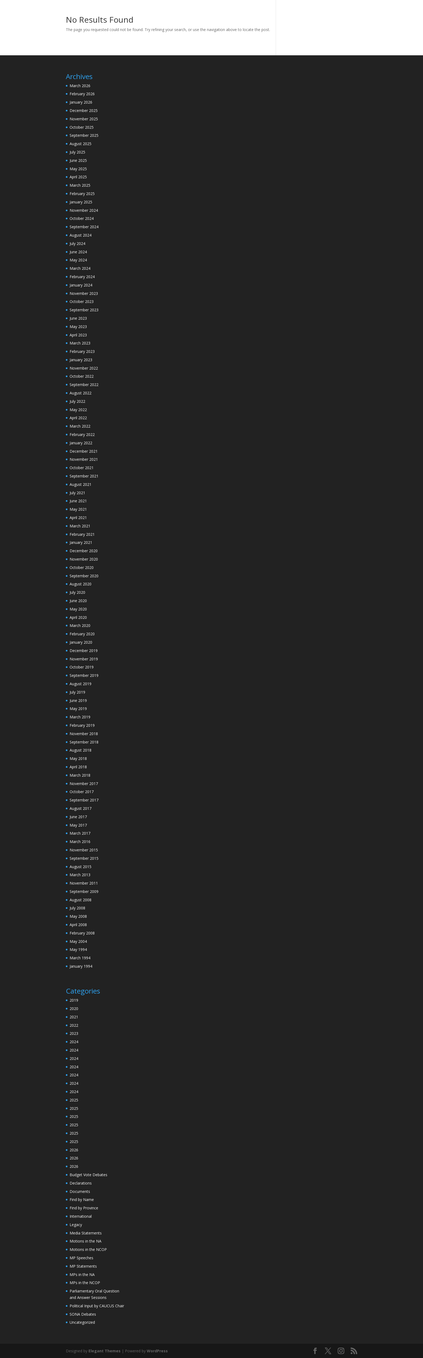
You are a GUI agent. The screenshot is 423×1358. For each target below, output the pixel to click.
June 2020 (78, 600)
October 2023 (82, 301)
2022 (74, 1025)
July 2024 (77, 243)
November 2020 (84, 559)
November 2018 (84, 733)
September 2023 (84, 309)
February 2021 (82, 534)
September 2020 (84, 575)
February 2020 (82, 633)
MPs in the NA (82, 1274)
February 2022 (82, 434)
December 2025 (84, 110)
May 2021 (78, 509)
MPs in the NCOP (85, 1282)
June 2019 (78, 700)
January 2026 (81, 102)
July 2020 (77, 592)
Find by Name (82, 1199)
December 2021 (84, 451)
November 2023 (84, 293)
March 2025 (80, 185)
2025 (74, 1100)
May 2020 (78, 609)
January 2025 (81, 201)
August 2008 (80, 899)
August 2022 (80, 392)
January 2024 (81, 285)
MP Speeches (81, 1257)
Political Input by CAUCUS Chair (97, 1305)
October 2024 (82, 218)
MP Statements (83, 1266)
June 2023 (78, 318)
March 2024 (80, 268)
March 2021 (80, 525)
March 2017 (80, 833)
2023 (74, 1033)
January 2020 (81, 642)
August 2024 (80, 235)
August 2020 (80, 583)
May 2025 (78, 168)
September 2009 (84, 891)
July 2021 (77, 492)
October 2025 (82, 127)
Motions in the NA (85, 1241)
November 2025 (84, 118)
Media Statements (86, 1233)
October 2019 (82, 667)
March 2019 (80, 716)
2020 (74, 1008)
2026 (74, 1149)
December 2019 (84, 650)
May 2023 (78, 326)
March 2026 (80, 85)
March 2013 (80, 874)
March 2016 (80, 841)
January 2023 (81, 359)
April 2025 (78, 176)
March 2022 (80, 426)
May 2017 (78, 825)
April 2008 (78, 924)
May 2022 (78, 409)
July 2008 (77, 907)
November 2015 (84, 849)
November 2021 (84, 459)
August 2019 (80, 683)
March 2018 (80, 775)
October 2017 (82, 791)
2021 (74, 1016)
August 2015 (80, 866)
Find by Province (84, 1207)
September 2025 (84, 135)
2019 (74, 1000)
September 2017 (84, 800)
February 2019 (82, 725)
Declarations (81, 1183)
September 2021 (84, 476)
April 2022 (78, 417)
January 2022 (81, 442)
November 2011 (84, 883)
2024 (74, 1041)
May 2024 (78, 259)
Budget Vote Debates (88, 1174)
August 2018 (80, 750)
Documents (80, 1191)
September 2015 (84, 858)
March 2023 (80, 343)
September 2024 (84, 226)
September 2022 (84, 384)
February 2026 (82, 93)
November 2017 (84, 783)
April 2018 (78, 766)
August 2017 (80, 808)
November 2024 (84, 210)
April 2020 (78, 617)
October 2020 (82, 567)
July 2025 (77, 152)
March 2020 (80, 625)
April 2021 (78, 517)
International (81, 1216)
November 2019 (84, 658)
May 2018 (78, 758)
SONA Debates (83, 1314)
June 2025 (78, 160)
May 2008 (78, 916)
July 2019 (77, 692)
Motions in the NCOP (88, 1249)
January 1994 (81, 966)
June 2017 (78, 816)
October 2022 (82, 376)
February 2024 (82, 276)
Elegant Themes (104, 1350)
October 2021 (82, 467)
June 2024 (78, 251)
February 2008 (82, 933)
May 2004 (78, 941)
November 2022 (84, 368)
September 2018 (84, 742)
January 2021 (81, 542)
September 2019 (84, 675)
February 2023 (82, 351)
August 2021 (80, 484)
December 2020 (84, 550)
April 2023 (78, 334)
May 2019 (78, 708)
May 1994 (78, 949)
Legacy (76, 1224)
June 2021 (78, 500)
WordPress (157, 1350)
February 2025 (82, 193)
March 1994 (80, 957)
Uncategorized (82, 1322)
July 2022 (77, 401)
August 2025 (80, 143)
